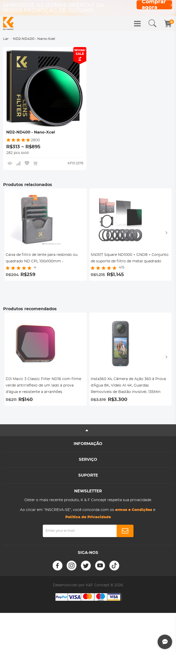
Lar (6, 39)
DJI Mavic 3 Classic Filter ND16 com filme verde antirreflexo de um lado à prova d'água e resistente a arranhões (43, 385)
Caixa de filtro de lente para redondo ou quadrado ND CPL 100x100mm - (42, 258)
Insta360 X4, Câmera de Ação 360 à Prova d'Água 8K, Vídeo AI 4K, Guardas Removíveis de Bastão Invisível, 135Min (128, 385)
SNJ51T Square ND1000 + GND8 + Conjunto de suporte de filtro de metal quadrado (129, 258)
